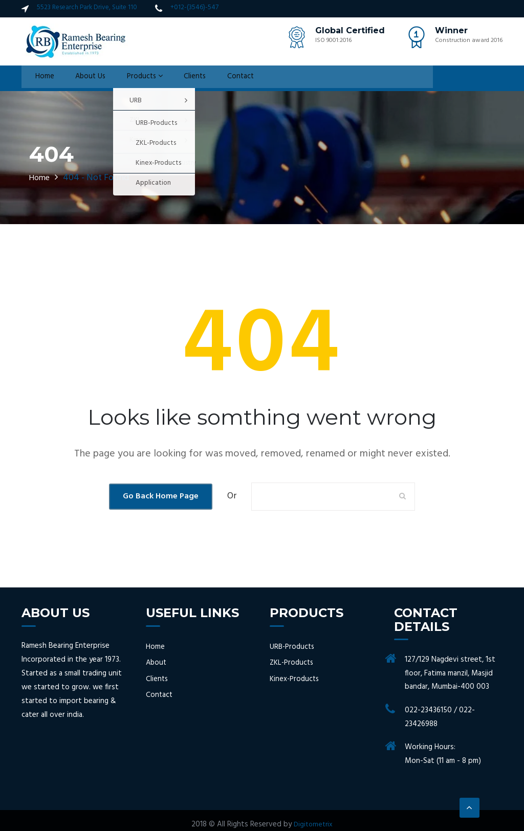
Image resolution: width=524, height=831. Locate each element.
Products (133, 78)
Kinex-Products (295, 678)
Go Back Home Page (161, 496)
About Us (81, 78)
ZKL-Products (293, 663)
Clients (181, 78)
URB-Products (293, 647)
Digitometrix (313, 824)
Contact (224, 78)
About (157, 663)
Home (39, 78)
